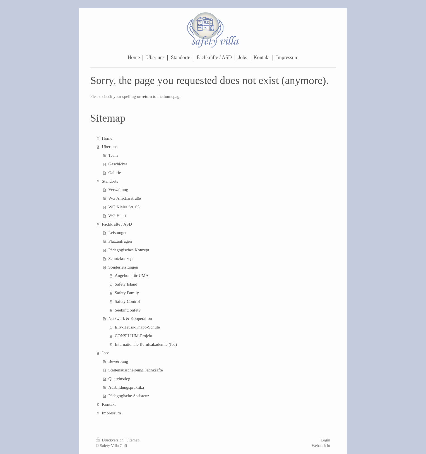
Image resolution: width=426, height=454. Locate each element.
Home (107, 138)
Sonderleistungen (123, 267)
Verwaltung (118, 189)
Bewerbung (118, 361)
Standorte (110, 181)
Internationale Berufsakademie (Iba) (146, 344)
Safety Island (126, 284)
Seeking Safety (128, 310)
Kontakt (109, 404)
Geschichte (117, 163)
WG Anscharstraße (124, 198)
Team (113, 155)
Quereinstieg (119, 378)
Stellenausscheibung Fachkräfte (135, 370)
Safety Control (127, 301)
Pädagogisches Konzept (128, 249)
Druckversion (110, 440)
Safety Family (127, 292)
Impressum (111, 412)
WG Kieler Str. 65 (123, 206)
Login (325, 440)
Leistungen (117, 232)
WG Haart (117, 215)
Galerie (114, 172)
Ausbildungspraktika (126, 387)
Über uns (109, 146)
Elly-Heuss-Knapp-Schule (137, 327)
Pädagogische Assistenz (128, 395)
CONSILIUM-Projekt (133, 335)
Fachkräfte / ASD (117, 224)
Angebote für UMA (131, 275)
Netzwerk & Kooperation (130, 318)
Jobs (105, 352)
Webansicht (321, 445)
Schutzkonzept (121, 258)
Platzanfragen (120, 241)
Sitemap (132, 440)
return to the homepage (161, 96)
